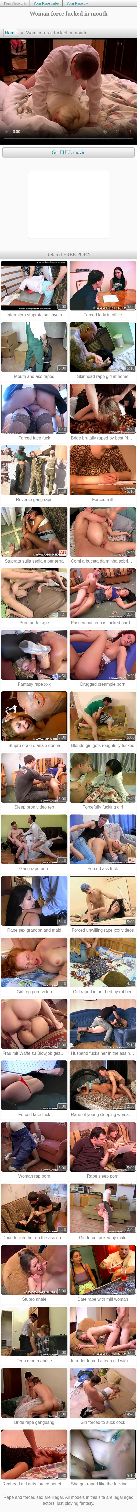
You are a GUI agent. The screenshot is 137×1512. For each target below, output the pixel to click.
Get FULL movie (68, 152)
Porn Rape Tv (77, 3)
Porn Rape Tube (46, 3)
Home (11, 32)
